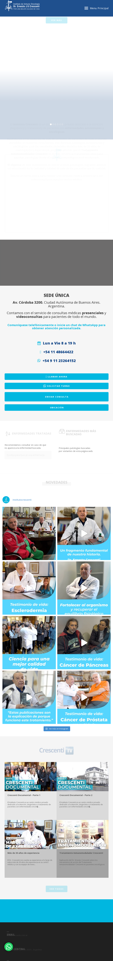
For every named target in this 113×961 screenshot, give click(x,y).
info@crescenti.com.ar (17, 957)
